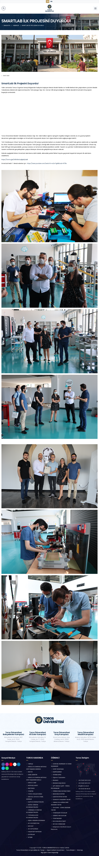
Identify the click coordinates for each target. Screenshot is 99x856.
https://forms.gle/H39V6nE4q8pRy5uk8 (14, 160)
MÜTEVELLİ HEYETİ (32, 785)
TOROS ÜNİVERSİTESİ (48, 848)
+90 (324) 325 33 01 (84, 783)
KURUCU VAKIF (31, 783)
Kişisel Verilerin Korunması (55, 850)
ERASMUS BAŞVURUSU (58, 783)
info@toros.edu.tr (83, 786)
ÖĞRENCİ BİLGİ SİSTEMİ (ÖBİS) (60, 791)
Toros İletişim (70, 850)
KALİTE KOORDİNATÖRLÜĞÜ (35, 802)
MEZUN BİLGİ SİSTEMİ (58, 794)
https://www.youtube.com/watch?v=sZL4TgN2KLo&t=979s (47, 163)
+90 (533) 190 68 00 (84, 789)
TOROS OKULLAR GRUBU (34, 794)
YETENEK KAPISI (56, 774)
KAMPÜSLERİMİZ (56, 772)
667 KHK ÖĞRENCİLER (58, 824)
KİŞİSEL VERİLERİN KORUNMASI (35, 820)
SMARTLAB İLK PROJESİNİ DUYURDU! (33, 25)
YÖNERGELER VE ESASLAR (59, 813)
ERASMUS (54, 780)
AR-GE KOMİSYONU (32, 823)
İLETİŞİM (29, 837)
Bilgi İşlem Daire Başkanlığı (49, 852)
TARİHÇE (29, 764)
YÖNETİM (29, 791)
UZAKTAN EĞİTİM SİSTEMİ (59, 797)
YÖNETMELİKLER (56, 818)
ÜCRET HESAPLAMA (57, 769)
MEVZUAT (29, 826)
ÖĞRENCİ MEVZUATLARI (58, 815)
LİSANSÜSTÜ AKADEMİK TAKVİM (60, 799)
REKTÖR (29, 772)
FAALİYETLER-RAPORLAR (33, 831)
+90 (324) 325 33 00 (84, 780)
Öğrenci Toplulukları (58, 777)
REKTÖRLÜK (30, 788)
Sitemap (80, 850)
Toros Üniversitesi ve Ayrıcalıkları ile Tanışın (30, 850)
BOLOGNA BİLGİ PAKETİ (58, 821)
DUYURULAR (30, 834)
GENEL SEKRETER (31, 774)
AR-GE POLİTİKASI (32, 829)
